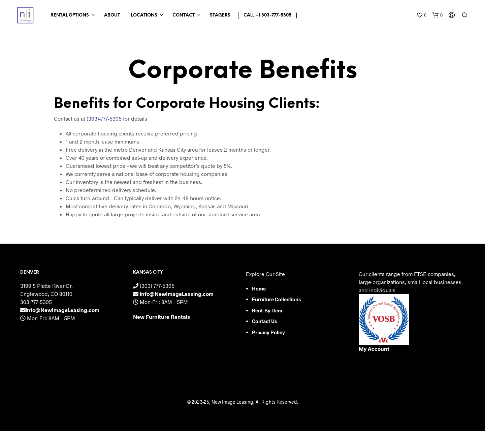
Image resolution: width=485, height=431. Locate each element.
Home (259, 288)
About (112, 15)
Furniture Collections (276, 299)
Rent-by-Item (267, 310)
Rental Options (70, 15)
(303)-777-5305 (104, 118)
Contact (183, 15)
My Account (374, 348)
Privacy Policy (268, 332)
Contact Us (264, 321)
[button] (421, 15)
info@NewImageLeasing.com (62, 310)
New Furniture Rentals (161, 316)
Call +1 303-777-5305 (267, 15)
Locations (144, 15)
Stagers (220, 15)
